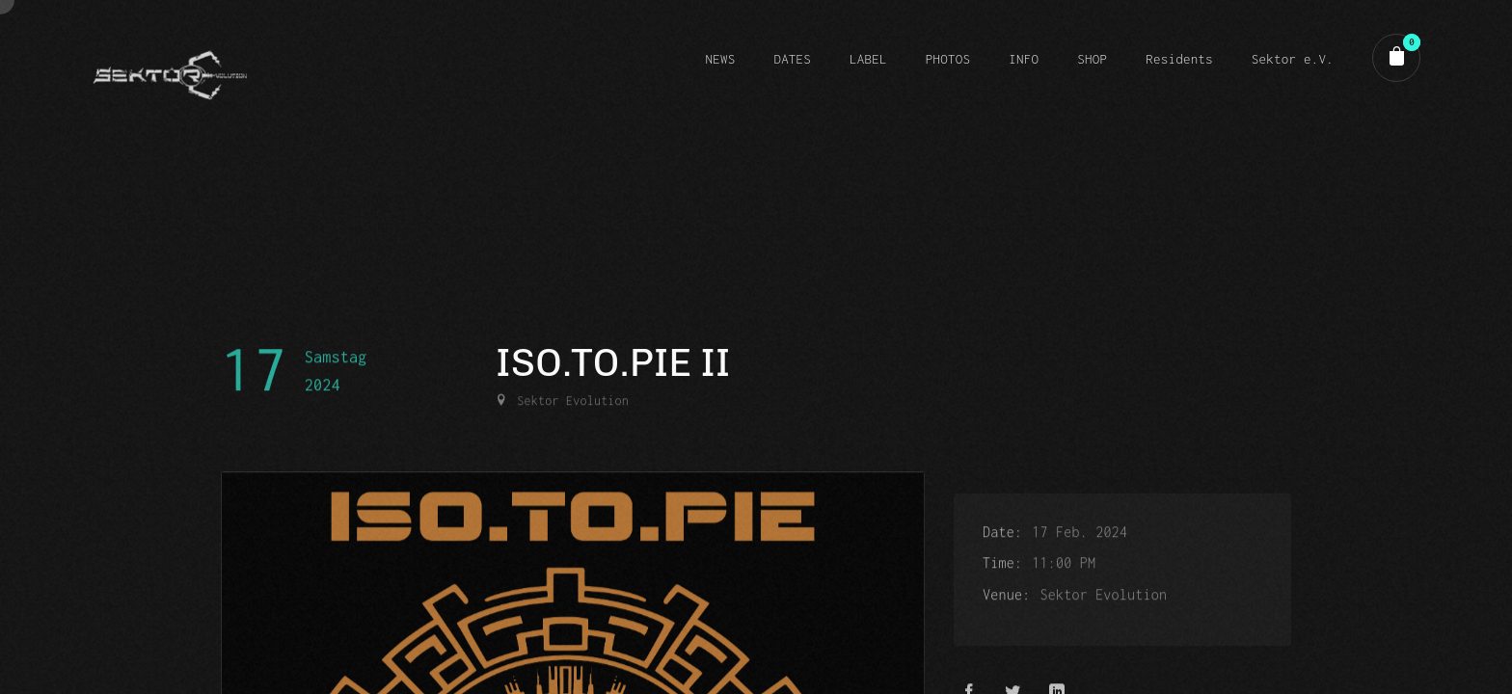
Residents (1179, 59)
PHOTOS (948, 59)
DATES (792, 59)
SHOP (1092, 59)
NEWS (720, 59)
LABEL (868, 59)
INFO (1024, 59)
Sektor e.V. (1293, 59)
